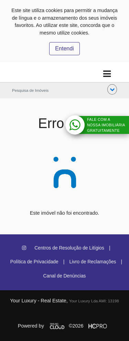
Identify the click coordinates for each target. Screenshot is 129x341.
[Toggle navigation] (107, 74)
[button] (112, 89)
